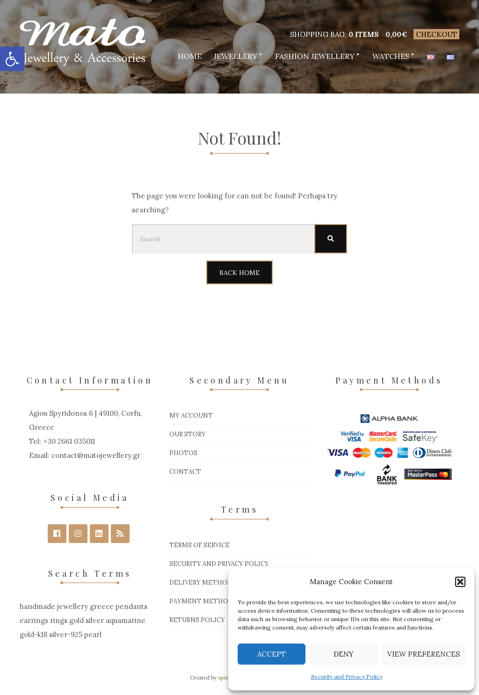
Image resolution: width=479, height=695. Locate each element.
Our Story (187, 434)
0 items (363, 34)
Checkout (436, 34)
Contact (185, 472)
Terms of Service (199, 545)
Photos (183, 453)
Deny (344, 654)
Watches (390, 56)
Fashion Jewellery (315, 56)
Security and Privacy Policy (347, 676)
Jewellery (235, 56)
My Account (191, 416)
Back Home (239, 272)
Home (190, 56)
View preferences (423, 654)
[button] (12, 59)
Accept (271, 654)
